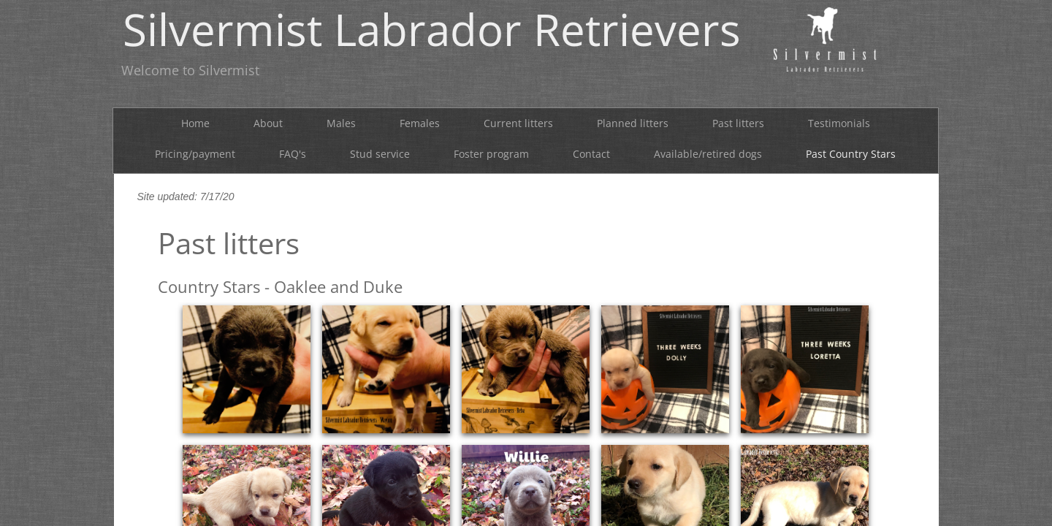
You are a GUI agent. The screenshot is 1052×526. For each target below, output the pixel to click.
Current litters (518, 123)
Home (195, 123)
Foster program (491, 154)
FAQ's (292, 154)
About (268, 123)
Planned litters (632, 123)
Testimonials (839, 123)
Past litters (738, 123)
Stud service (380, 154)
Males (341, 123)
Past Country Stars (851, 154)
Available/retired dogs (708, 154)
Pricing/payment (195, 154)
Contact (591, 154)
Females (420, 123)
